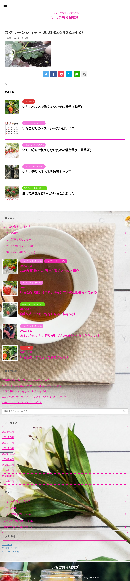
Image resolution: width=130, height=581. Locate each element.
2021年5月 (8, 437)
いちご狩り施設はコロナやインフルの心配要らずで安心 (58, 292)
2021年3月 (8, 448)
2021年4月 (8, 443)
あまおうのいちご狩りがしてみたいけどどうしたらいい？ (60, 335)
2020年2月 (8, 476)
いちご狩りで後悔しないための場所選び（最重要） (57, 150)
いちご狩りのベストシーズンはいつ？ (48, 128)
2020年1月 (8, 481)
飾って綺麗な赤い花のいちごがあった (48, 193)
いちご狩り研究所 (65, 17)
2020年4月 (8, 465)
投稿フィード (9, 548)
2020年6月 (8, 459)
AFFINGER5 (94, 577)
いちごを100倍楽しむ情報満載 (65, 573)
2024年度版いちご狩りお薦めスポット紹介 (49, 270)
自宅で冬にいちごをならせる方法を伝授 (47, 314)
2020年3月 (8, 470)
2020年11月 (8, 454)
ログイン (7, 544)
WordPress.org (10, 551)
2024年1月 (8, 432)
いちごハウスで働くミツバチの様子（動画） (53, 106)
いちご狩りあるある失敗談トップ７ (46, 171)
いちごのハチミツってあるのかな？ (44, 357)
